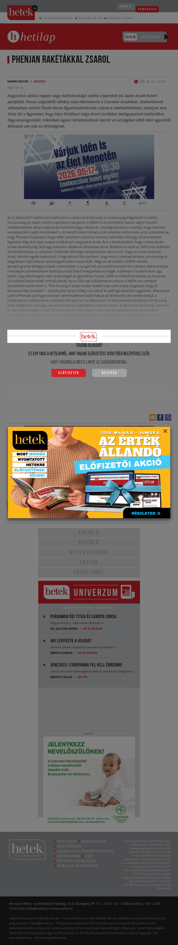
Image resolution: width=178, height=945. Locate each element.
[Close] (165, 432)
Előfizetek (68, 373)
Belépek (109, 373)
